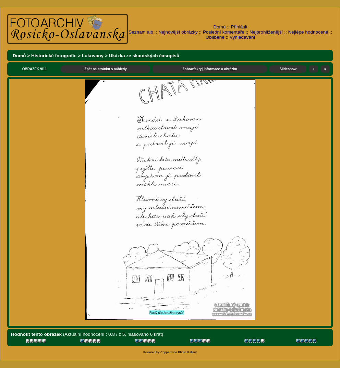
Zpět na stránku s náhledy (106, 69)
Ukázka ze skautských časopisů (144, 55)
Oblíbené (215, 37)
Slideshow (288, 69)
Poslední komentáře (223, 32)
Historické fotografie (53, 55)
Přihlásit (239, 26)
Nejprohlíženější (266, 32)
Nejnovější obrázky (178, 32)
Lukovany (93, 55)
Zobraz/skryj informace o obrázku (209, 69)
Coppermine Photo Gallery (178, 352)
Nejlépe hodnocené (308, 32)
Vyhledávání (242, 37)
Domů (219, 26)
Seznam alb (141, 32)
